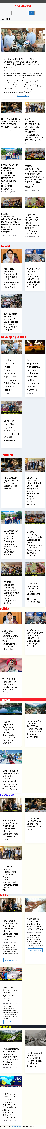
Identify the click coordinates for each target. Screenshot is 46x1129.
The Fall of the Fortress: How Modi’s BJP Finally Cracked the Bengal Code (10, 686)
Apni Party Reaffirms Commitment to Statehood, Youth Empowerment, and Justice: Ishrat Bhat (11, 278)
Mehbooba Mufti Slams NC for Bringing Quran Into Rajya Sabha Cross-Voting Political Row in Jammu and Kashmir (22, 63)
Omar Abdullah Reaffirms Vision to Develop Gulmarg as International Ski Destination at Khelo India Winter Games (10, 780)
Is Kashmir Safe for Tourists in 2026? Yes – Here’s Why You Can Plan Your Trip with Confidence (35, 729)
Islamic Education (8, 817)
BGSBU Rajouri (5, 162)
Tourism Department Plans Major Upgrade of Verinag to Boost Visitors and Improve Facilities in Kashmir (9, 732)
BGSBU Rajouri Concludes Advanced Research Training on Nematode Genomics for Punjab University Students (9, 177)
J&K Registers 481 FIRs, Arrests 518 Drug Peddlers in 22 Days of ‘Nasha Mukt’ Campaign (11, 321)
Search (23, 10)
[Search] (31, 13)
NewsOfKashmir (17, 1126)
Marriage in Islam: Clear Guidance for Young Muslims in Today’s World (35, 924)
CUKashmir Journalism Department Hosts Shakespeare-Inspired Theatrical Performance (32, 224)
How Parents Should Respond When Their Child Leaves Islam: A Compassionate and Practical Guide (10, 829)
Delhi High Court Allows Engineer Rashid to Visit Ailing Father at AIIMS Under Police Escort (11, 430)
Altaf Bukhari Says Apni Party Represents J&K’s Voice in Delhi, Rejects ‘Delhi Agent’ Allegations (34, 277)
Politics (6, 265)
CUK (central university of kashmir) (32, 163)
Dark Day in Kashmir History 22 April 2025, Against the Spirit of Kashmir (10, 994)
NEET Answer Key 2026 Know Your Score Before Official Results (10, 123)
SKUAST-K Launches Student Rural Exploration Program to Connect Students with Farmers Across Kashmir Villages (34, 129)
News (11, 265)
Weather (5, 1046)
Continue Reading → (23, 96)
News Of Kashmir (23, 5)
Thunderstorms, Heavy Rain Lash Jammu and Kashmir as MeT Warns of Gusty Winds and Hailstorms (10, 1056)
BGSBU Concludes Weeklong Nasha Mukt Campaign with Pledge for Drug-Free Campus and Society (11, 223)
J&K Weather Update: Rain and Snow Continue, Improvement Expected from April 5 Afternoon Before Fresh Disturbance (9, 1106)
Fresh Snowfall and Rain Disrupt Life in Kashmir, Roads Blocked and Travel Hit (34, 1059)
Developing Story (8, 56)
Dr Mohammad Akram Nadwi (10, 815)
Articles (5, 984)
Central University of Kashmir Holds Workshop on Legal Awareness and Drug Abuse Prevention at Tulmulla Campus (34, 177)
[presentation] (23, 40)
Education (4, 116)
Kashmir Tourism (7, 718)
